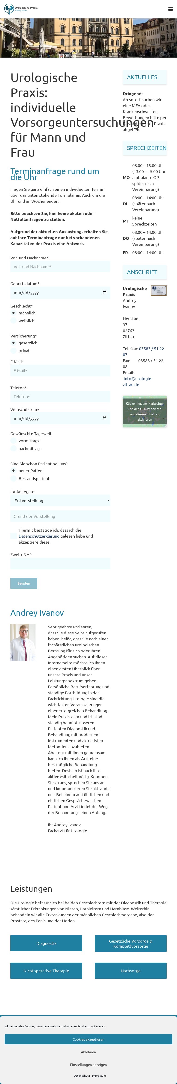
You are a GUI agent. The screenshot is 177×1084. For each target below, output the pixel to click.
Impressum (99, 1075)
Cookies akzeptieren (88, 1039)
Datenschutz (82, 1075)
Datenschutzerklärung (39, 535)
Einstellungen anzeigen (88, 1064)
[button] (170, 9)
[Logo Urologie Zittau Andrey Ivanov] (21, 9)
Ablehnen (88, 1052)
